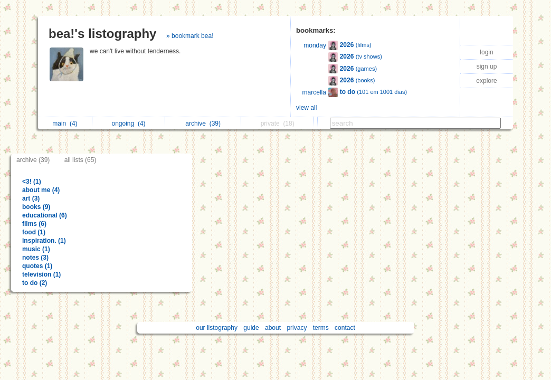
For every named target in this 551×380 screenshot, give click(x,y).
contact (345, 327)
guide (251, 327)
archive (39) (33, 160)
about (273, 327)
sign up (487, 66)
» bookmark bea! (189, 36)
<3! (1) (31, 181)
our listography (217, 327)
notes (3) (35, 257)
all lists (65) (80, 160)
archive (203, 123)
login (486, 52)
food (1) (33, 232)
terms (321, 327)
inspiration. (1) (44, 240)
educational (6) (44, 215)
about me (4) (41, 190)
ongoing (129, 123)
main (64, 123)
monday (314, 45)
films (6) (34, 223)
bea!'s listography (102, 33)
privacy (297, 327)
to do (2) (34, 283)
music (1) (36, 249)
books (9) (36, 207)
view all (306, 107)
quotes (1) (37, 266)
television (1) (41, 274)
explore (486, 80)
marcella (314, 92)
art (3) (31, 198)
